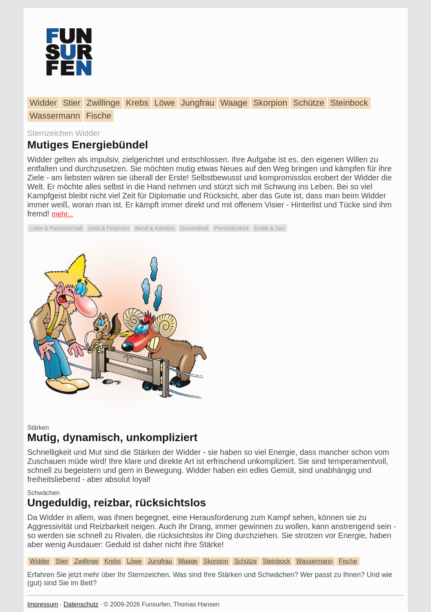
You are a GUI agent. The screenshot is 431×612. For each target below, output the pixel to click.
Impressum (42, 604)
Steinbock (349, 103)
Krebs (137, 103)
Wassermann (55, 116)
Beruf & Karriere (154, 228)
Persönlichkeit (231, 228)
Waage (233, 103)
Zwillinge (103, 103)
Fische (98, 116)
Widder (43, 103)
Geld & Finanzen (108, 228)
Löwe (165, 103)
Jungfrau (198, 103)
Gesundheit (194, 228)
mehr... (62, 214)
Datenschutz (81, 604)
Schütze (308, 103)
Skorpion (270, 103)
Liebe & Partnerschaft (56, 228)
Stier (71, 103)
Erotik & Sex (270, 228)
